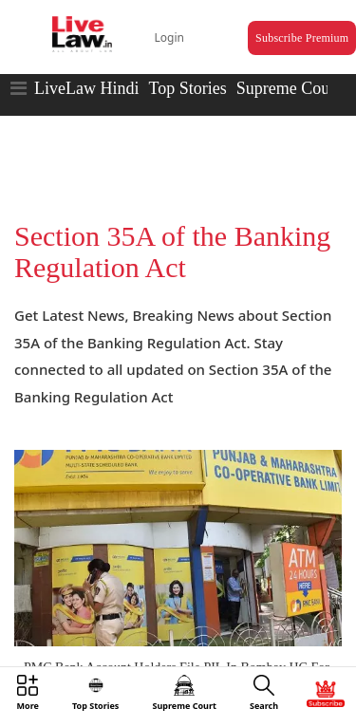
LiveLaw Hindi (86, 88)
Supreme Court (288, 88)
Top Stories (187, 88)
